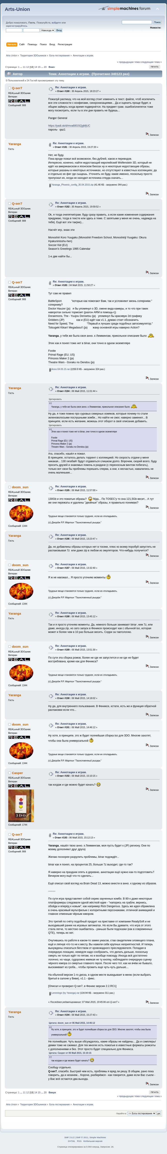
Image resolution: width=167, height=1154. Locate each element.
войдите (56, 22)
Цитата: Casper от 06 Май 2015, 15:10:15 (70, 1053)
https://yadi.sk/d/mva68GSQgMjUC (69, 125)
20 (45, 67)
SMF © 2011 (82, 1137)
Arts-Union (17, 9)
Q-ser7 (17, 88)
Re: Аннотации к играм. (71, 87)
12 (27, 67)
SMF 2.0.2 (69, 1137)
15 (39, 67)
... (21, 67)
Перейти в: (121, 1113)
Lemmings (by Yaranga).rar (64, 993)
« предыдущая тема (128, 62)
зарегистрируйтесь (16, 26)
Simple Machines (97, 1137)
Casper (17, 773)
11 (24, 67)
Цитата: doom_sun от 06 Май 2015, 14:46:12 (72, 1023)
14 (35, 67)
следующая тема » (151, 62)
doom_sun (20, 487)
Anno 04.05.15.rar (59, 369)
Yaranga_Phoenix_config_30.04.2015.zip (71, 184)
